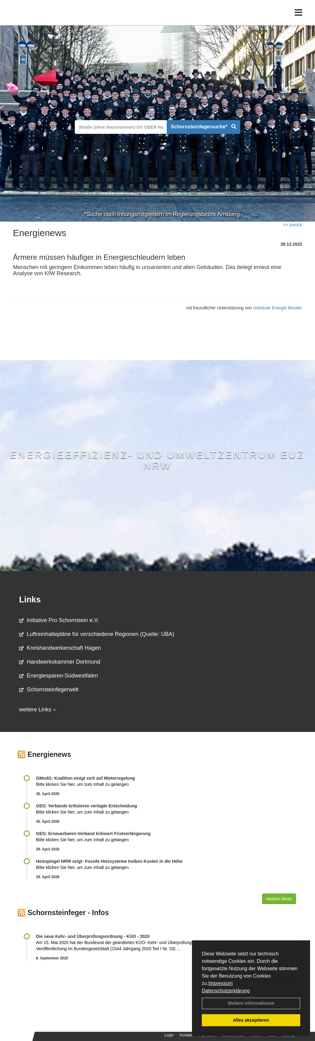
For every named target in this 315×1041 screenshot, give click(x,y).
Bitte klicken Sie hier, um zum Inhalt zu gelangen (82, 784)
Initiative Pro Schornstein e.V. (59, 620)
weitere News (279, 898)
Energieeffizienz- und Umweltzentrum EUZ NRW (157, 460)
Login (169, 1035)
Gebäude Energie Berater (277, 307)
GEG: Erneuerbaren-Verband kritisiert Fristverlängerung (94, 833)
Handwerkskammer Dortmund (59, 662)
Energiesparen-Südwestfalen (58, 676)
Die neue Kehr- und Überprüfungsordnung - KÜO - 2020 (93, 936)
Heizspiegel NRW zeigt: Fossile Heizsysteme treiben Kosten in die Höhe (109, 861)
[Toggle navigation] (298, 17)
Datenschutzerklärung (226, 990)
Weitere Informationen (251, 1003)
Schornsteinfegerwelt (48, 689)
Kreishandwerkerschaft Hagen (60, 648)
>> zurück (292, 224)
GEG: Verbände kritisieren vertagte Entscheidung (86, 805)
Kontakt (186, 1035)
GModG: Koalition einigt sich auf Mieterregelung (85, 778)
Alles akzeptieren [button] (251, 1020)
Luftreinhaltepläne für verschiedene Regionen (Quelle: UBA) (96, 634)
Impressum (220, 983)
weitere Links (37, 709)
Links (30, 599)
